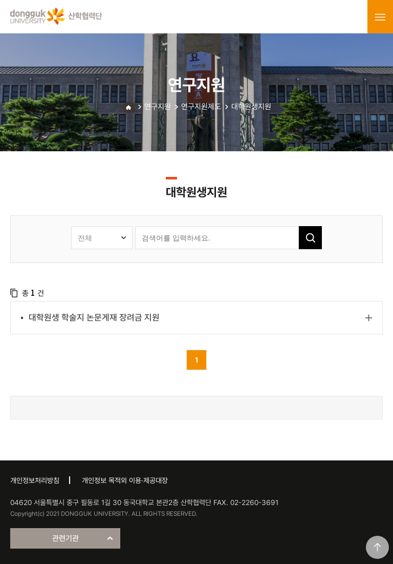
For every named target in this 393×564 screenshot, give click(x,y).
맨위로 (377, 547)
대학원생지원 (251, 106)
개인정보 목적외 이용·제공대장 (125, 480)
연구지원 (157, 106)
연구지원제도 (201, 106)
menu (380, 17)
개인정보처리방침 (34, 480)
